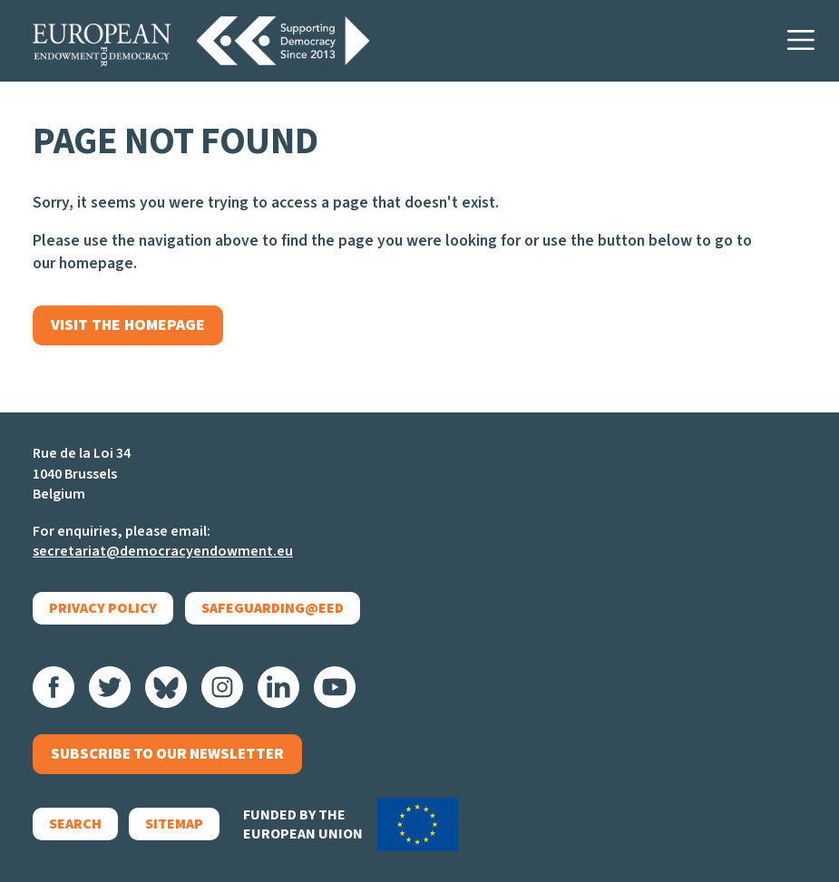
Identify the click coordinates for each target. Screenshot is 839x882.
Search (75, 824)
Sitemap (174, 824)
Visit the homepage (128, 325)
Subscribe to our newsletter (167, 754)
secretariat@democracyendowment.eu (163, 551)
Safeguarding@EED (272, 608)
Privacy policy (103, 608)
